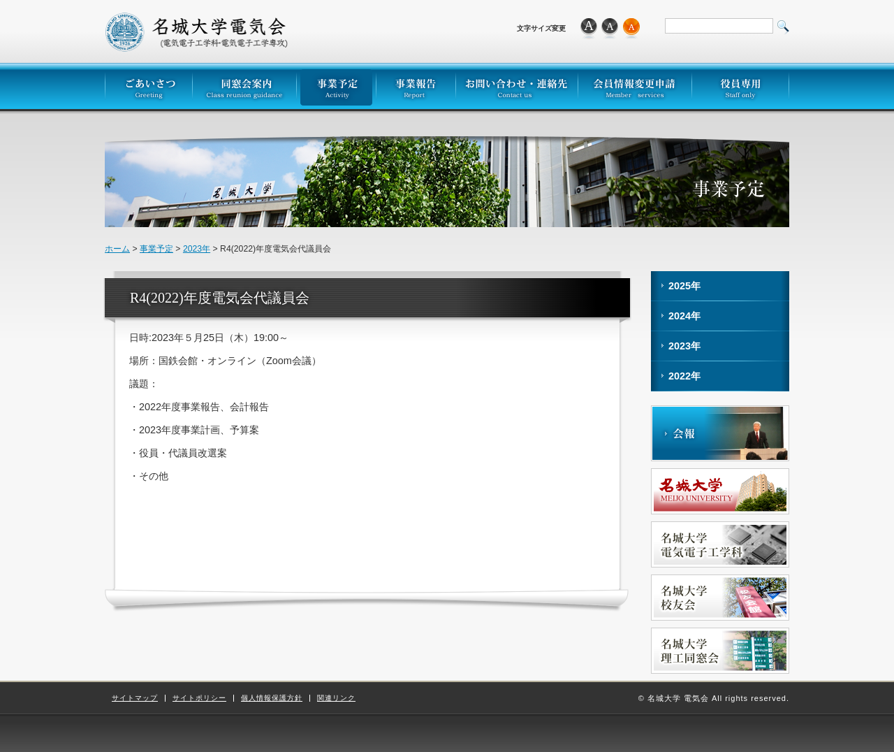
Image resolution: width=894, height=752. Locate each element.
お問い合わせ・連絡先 (516, 86)
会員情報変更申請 (634, 86)
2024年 (684, 315)
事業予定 (336, 86)
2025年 (684, 285)
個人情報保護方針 (271, 698)
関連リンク (336, 698)
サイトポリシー (199, 698)
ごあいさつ (148, 86)
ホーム (117, 249)
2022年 (684, 376)
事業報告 (415, 86)
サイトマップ (135, 698)
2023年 (196, 249)
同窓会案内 (244, 86)
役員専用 (740, 86)
